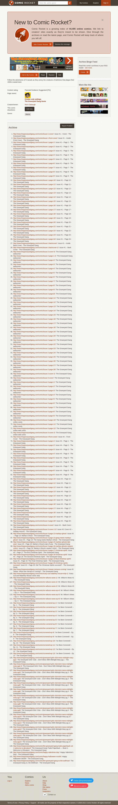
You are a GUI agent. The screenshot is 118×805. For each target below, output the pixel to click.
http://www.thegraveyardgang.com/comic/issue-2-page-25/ (34, 357)
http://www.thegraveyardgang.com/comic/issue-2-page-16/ (34, 319)
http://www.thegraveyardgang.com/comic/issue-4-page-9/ (34, 475)
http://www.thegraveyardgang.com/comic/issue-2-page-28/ (34, 369)
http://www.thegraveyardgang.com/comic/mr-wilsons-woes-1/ (35, 578)
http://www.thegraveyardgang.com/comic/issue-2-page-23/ (34, 348)
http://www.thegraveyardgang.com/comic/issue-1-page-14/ (34, 197)
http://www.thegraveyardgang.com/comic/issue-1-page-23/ (34, 235)
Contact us (52, 795)
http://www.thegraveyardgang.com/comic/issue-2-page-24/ (34, 353)
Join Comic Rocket (40, 44)
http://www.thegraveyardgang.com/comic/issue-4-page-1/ (34, 441)
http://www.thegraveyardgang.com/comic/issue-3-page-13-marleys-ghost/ (40, 533)
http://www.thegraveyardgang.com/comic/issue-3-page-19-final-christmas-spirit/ (42, 559)
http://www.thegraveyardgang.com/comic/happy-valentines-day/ (36, 752)
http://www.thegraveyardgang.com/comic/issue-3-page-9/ (34, 416)
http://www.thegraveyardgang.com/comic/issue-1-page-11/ (34, 184)
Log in (9, 781)
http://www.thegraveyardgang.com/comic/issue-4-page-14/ (34, 496)
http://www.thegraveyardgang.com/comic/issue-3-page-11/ (34, 424)
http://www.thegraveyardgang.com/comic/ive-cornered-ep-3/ (35, 611)
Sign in (105, 3)
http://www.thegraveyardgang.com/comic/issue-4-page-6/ (34, 462)
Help (44, 783)
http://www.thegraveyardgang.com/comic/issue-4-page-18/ (34, 512)
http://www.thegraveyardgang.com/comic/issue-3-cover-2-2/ (35, 529)
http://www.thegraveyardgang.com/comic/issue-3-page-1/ (34, 382)
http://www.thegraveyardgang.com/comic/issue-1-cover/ (33, 134)
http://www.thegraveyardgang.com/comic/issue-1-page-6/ (34, 163)
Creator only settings (33, 99)
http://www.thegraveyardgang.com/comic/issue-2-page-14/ (34, 311)
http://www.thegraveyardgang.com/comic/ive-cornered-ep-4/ (35, 616)
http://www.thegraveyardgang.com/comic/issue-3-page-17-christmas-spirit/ (40, 550)
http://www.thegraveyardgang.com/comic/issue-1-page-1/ (34, 142)
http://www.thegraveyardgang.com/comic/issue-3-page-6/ (34, 403)
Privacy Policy (24, 803)
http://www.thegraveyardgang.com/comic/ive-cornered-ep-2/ (35, 607)
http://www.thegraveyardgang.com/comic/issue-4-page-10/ (34, 479)
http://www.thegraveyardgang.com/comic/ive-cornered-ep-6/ (35, 624)
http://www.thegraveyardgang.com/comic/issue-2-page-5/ (34, 273)
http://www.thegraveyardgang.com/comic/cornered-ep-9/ (33, 637)
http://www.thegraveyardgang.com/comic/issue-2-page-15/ (34, 315)
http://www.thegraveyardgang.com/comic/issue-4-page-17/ (34, 508)
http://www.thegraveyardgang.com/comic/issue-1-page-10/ (34, 180)
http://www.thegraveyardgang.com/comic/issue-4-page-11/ (34, 483)
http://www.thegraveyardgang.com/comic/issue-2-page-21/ (34, 340)
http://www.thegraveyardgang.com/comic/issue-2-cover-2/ (34, 374)
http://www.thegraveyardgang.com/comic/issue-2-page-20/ (34, 336)
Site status (46, 787)
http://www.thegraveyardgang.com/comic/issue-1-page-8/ (34, 172)
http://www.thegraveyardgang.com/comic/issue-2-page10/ (34, 294)
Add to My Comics (28, 75)
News (27, 783)
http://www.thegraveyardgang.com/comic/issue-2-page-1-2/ (34, 256)
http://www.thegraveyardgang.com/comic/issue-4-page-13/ (34, 491)
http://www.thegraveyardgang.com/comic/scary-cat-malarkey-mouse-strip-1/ (40, 573)
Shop (44, 785)
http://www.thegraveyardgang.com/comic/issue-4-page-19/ (34, 517)
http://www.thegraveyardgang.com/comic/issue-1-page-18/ (34, 214)
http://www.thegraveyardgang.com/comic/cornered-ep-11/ (34, 645)
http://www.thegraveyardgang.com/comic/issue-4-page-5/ (34, 458)
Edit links (30, 109)
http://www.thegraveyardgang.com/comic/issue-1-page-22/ (34, 231)
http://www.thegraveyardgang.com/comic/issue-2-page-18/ (34, 327)
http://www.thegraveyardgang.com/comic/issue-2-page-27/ (34, 365)
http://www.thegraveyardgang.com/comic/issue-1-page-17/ (34, 210)
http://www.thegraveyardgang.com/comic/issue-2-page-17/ (34, 323)
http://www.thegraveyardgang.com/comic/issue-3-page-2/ (34, 386)
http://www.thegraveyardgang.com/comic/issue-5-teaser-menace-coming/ (39, 569)
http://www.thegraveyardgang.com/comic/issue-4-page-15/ (34, 500)
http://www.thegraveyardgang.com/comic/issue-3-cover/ (33, 378)
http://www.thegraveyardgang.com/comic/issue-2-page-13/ (34, 306)
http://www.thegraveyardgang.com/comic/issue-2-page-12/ (34, 302)
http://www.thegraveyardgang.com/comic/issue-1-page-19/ (34, 218)
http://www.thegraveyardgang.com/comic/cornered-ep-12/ (34, 649)
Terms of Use (12, 803)
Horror (27, 114)
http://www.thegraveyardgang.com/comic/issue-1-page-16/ (34, 205)
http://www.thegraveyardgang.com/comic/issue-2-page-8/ (34, 285)
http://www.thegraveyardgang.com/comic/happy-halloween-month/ (37, 756)
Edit (59, 75)
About (45, 781)
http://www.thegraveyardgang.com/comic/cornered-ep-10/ (34, 641)
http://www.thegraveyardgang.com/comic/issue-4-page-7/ (34, 466)
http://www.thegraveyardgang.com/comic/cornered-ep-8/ (33, 632)
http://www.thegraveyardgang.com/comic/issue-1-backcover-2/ (36, 247)
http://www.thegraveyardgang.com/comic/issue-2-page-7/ (34, 281)
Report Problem (67, 126)
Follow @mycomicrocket (81, 780)
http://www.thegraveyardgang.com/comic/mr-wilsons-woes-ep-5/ (36, 594)
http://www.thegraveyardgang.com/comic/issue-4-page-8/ (34, 470)
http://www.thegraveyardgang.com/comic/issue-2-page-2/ (34, 260)
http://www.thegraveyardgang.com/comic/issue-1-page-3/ (34, 151)
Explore (96, 3)
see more (88, 68)
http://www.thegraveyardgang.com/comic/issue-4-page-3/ (34, 449)
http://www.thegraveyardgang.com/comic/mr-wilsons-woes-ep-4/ (36, 590)
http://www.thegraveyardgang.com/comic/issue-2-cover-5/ (34, 252)
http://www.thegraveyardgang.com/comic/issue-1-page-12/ (34, 189)
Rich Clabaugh (30, 105)
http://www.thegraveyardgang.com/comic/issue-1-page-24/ (34, 239)
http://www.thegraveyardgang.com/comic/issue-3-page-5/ (34, 399)
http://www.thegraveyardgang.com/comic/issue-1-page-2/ (34, 146)
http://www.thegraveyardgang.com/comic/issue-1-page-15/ (34, 201)
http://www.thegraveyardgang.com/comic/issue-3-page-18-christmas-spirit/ (40, 555)
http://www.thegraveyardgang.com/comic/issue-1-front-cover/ (35, 138)
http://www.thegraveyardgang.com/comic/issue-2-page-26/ (34, 361)
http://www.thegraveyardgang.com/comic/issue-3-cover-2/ (34, 433)
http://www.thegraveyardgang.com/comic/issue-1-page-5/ (34, 159)
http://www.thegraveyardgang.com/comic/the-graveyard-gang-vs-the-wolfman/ (41, 761)
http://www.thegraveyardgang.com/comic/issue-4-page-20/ (34, 521)
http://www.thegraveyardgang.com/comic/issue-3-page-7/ (34, 407)
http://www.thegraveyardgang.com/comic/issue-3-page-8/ (34, 411)
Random (51, 75)
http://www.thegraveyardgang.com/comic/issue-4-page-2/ (34, 445)
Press (45, 789)
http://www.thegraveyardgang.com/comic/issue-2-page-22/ (34, 344)
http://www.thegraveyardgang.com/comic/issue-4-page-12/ (34, 487)
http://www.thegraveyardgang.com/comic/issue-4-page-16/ (34, 504)
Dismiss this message (62, 44)
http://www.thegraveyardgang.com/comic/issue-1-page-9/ (34, 176)
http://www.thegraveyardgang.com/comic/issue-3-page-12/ (34, 428)
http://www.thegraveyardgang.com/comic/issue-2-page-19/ (34, 332)
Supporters (47, 791)
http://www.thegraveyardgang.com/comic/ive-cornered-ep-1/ (35, 603)
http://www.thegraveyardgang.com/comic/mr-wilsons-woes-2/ (35, 582)
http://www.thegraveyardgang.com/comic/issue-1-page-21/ (34, 226)
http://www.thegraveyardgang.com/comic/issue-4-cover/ (33, 525)
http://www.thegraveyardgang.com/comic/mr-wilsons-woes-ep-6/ (36, 599)
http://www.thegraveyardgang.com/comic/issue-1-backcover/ (35, 243)
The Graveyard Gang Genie (35, 101)
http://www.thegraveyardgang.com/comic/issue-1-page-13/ (34, 193)
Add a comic (29, 785)
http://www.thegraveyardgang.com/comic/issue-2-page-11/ (34, 298)
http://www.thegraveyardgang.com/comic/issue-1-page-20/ (34, 222)
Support (33, 803)
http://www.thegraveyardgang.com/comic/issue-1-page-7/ (34, 168)
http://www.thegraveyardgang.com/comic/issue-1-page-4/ (34, 155)
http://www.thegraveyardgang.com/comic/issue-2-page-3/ (34, 264)
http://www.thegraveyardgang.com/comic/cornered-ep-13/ (34, 653)
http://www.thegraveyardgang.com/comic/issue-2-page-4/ (34, 268)
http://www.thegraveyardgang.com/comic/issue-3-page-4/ (34, 395)
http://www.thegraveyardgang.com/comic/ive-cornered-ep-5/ (35, 620)
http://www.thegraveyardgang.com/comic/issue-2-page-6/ (34, 277)
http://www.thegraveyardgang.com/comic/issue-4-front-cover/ (35, 437)
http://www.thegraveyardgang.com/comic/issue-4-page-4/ (34, 454)
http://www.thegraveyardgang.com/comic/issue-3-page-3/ (34, 390)
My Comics (84, 3)
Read (69, 60)
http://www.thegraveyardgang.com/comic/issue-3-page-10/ (34, 420)
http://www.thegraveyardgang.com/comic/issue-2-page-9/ (34, 289)
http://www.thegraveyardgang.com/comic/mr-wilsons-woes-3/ (35, 586)
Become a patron (78, 785)
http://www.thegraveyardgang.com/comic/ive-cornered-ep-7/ (35, 628)
